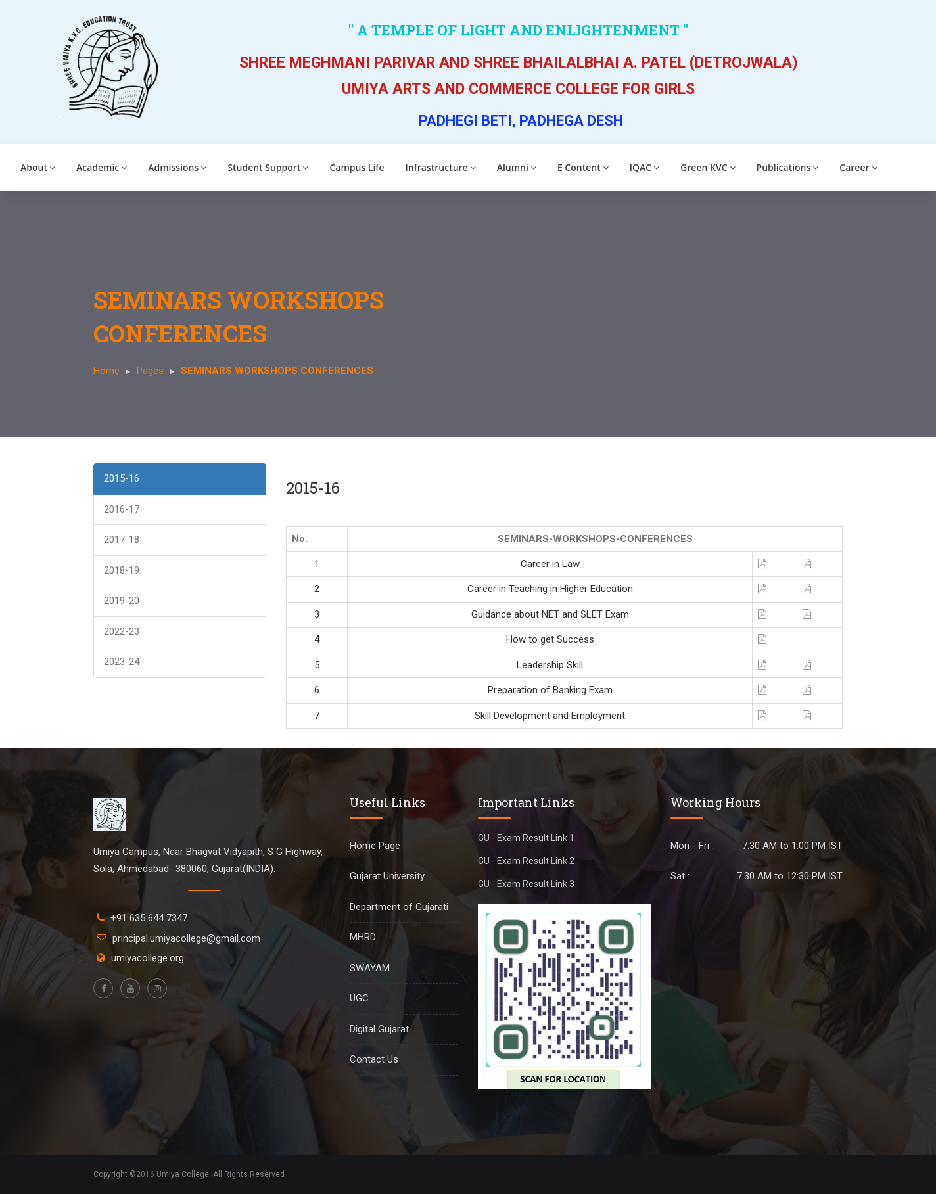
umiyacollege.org (147, 958)
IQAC (644, 167)
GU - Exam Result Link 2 (526, 861)
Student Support (267, 167)
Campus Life (356, 167)
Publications (788, 167)
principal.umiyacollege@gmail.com (186, 938)
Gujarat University (387, 876)
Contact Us (374, 1059)
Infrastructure (441, 167)
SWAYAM (370, 968)
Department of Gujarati (399, 907)
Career (858, 167)
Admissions (177, 167)
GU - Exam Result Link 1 (526, 838)
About (37, 167)
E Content (583, 167)
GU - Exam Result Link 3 (526, 884)
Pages (150, 371)
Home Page (375, 846)
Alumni (516, 167)
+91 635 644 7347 (148, 918)
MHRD (363, 937)
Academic (101, 167)
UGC (359, 998)
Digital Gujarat (379, 1029)
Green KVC (707, 167)
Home (106, 371)
